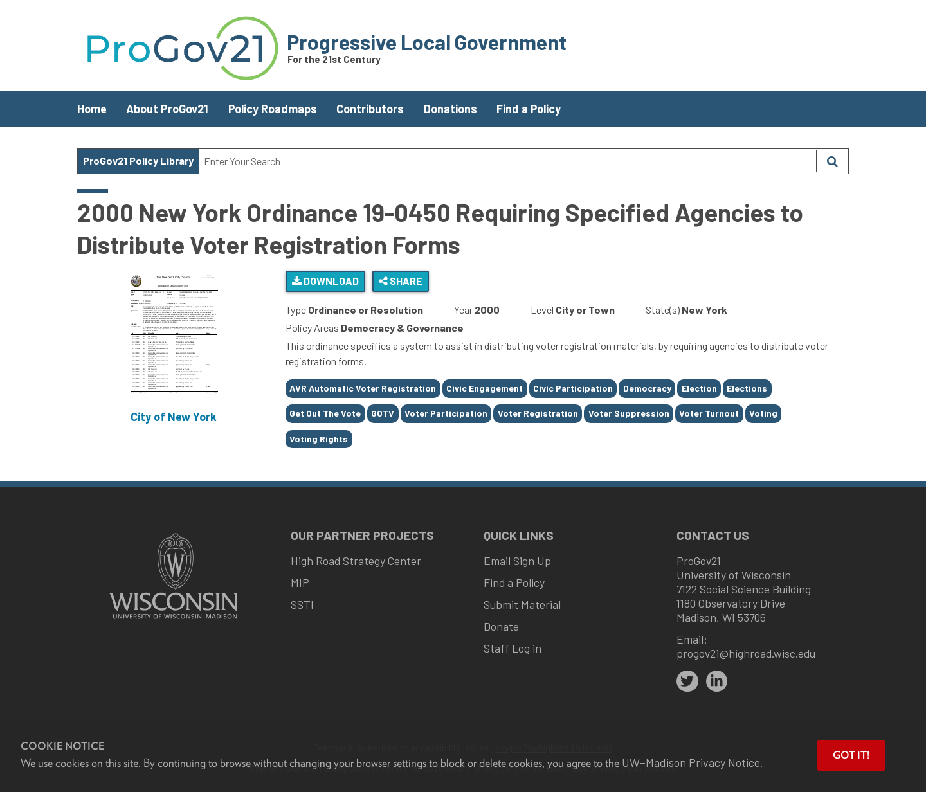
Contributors (370, 109)
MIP (300, 582)
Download (325, 280)
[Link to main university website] (173, 620)
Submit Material (522, 604)
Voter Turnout (709, 413)
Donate (501, 626)
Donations (450, 109)
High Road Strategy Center (356, 561)
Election (699, 387)
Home (92, 109)
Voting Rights (318, 438)
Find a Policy (528, 109)
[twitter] (687, 681)
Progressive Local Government (427, 42)
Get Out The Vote (325, 413)
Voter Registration (538, 413)
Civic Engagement (484, 387)
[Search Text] (507, 161)
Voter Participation (445, 413)
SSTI (302, 604)
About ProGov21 (167, 109)
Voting (763, 413)
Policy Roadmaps (272, 109)
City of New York (174, 417)
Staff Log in (512, 648)
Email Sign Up (517, 561)
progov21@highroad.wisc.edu (745, 653)
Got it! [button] (851, 755)
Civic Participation (573, 387)
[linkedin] (717, 681)
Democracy (647, 387)
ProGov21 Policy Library (138, 160)
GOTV (382, 413)
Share (400, 280)
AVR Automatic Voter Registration (362, 387)
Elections (747, 387)
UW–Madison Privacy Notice (691, 762)
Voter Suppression (628, 413)
